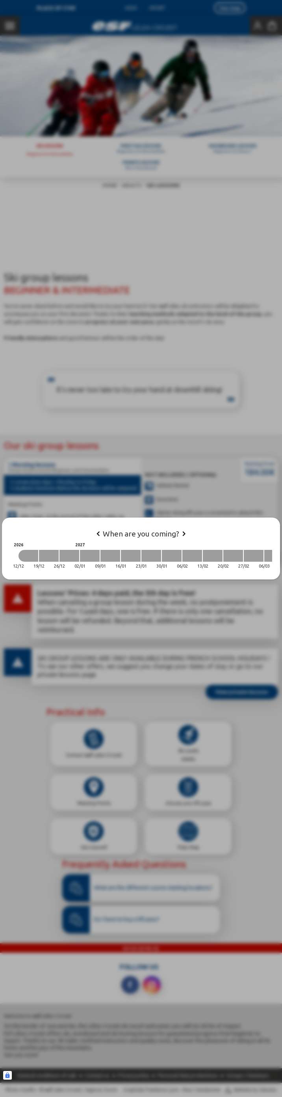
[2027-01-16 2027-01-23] (131, 556)
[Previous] (98, 534)
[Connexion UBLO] (7, 1075)
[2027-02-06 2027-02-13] (192, 556)
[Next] (184, 534)
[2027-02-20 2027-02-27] (233, 556)
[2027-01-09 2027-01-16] (110, 556)
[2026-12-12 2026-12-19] (28, 556)
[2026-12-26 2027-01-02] (69, 556)
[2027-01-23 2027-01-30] (151, 556)
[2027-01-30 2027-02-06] (172, 556)
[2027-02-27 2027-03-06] (253, 556)
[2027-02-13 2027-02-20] (213, 556)
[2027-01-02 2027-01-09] (90, 556)
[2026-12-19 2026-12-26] (49, 556)
